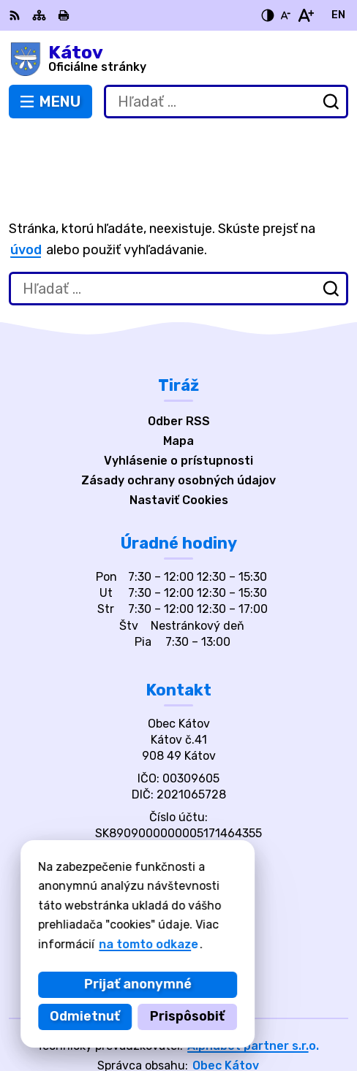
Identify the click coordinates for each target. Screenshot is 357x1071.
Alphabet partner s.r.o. (253, 992)
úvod (26, 197)
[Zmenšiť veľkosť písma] (285, 15)
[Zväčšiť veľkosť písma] (305, 15)
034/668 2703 (179, 802)
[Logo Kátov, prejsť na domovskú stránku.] (178, 59)
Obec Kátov (225, 1012)
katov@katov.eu (178, 819)
